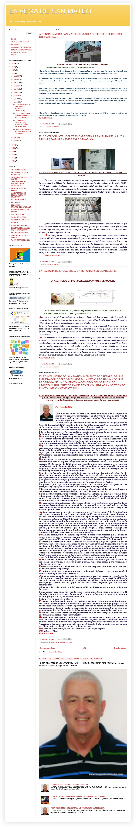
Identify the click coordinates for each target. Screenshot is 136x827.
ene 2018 (17, 76)
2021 (13, 151)
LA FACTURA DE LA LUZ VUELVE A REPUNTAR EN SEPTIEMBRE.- (78, 270)
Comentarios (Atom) (55, 652)
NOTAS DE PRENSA (52, 127)
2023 (13, 158)
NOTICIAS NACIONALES (20, 220)
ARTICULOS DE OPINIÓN (20, 42)
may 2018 (17, 89)
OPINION (14, 223)
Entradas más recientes (47, 648)
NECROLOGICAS (17, 214)
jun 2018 (17, 92)
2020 (13, 148)
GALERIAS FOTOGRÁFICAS (21, 47)
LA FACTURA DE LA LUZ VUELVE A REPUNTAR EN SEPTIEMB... (22, 115)
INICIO (13, 39)
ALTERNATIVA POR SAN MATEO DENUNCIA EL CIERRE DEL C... (22, 131)
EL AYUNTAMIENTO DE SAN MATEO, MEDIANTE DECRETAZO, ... (22, 107)
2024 (13, 161)
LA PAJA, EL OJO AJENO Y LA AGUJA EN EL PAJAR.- (70, 785)
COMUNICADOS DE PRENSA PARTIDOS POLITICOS (18, 195)
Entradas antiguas (120, 648)
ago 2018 (17, 99)
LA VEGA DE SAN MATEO (50, 11)
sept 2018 (17, 102)
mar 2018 (17, 82)
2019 (13, 145)
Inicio (84, 648)
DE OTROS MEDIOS (18, 200)
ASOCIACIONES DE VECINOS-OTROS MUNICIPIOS (18, 184)
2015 (13, 63)
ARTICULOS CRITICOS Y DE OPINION (59, 642)
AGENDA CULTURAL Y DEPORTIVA (19, 173)
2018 (13, 73)
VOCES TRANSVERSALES (20, 240)
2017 (13, 70)
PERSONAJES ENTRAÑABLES (21, 50)
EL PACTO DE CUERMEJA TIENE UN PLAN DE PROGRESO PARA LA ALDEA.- (79, 796)
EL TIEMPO (15, 44)
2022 (13, 154)
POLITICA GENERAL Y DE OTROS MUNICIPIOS (21, 229)
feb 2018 (17, 79)
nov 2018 (17, 137)
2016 (13, 67)
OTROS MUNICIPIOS (19, 225)
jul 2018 (16, 95)
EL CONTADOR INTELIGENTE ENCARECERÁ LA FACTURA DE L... (20, 123)
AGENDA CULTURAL (19, 170)
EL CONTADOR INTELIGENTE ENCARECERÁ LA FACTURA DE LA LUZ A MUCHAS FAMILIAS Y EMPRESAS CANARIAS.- (81, 138)
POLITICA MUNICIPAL (19, 233)
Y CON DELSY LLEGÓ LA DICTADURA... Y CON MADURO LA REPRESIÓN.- (71, 659)
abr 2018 (17, 86)
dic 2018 (17, 141)
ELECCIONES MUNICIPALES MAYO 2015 (21, 206)
